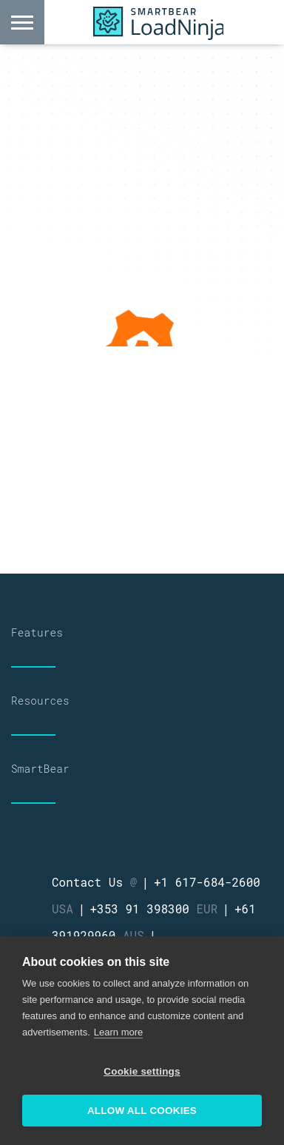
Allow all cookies (142, 1110)
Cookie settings (142, 1071)
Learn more (118, 1032)
